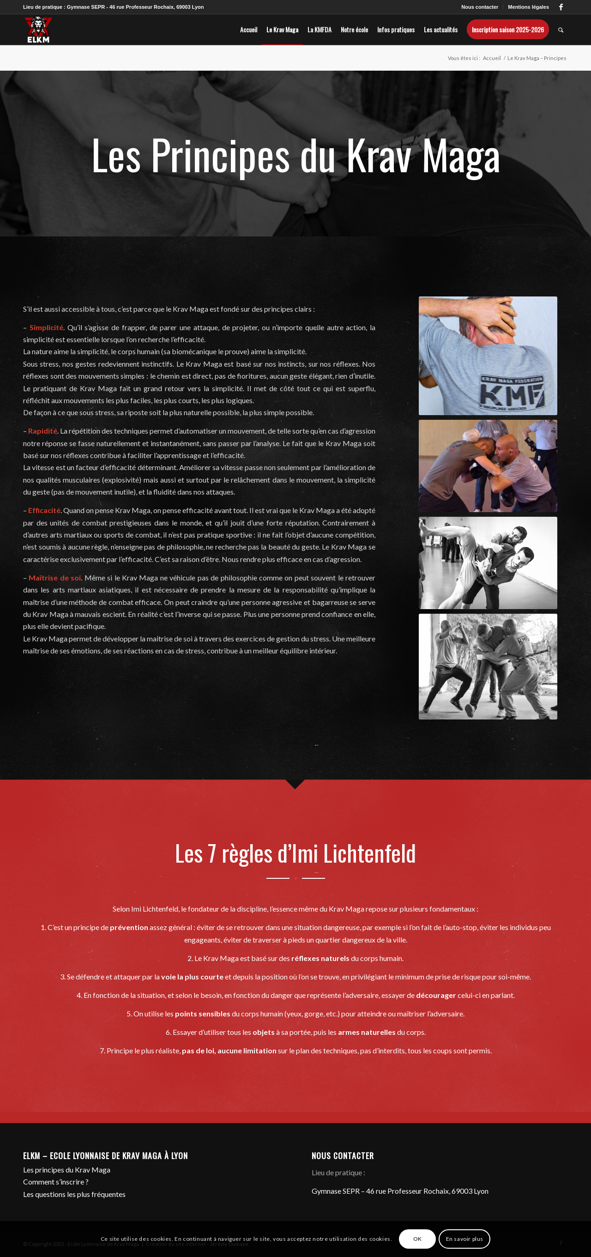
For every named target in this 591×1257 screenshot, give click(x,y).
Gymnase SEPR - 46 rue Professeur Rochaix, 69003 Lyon (135, 7)
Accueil (492, 58)
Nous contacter (479, 7)
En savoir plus (464, 1238)
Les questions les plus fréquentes (74, 1194)
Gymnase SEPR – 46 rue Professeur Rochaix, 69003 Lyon (400, 1190)
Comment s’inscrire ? (56, 1181)
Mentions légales (528, 7)
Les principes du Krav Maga (66, 1169)
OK (417, 1238)
